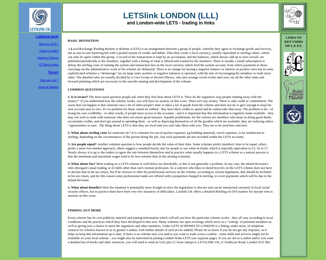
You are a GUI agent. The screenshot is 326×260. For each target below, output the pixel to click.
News (53, 72)
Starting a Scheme (47, 57)
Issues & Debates (48, 87)
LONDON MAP (47, 37)
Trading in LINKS (48, 51)
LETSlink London (48, 64)
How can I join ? (49, 80)
